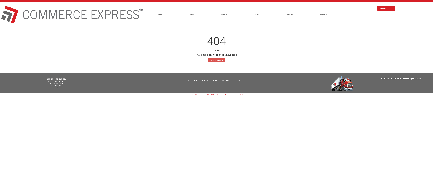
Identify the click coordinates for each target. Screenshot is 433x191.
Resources (289, 15)
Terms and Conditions (56, 88)
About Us (224, 15)
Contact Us (323, 15)
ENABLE (191, 15)
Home (160, 15)
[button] (386, 8)
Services (256, 15)
